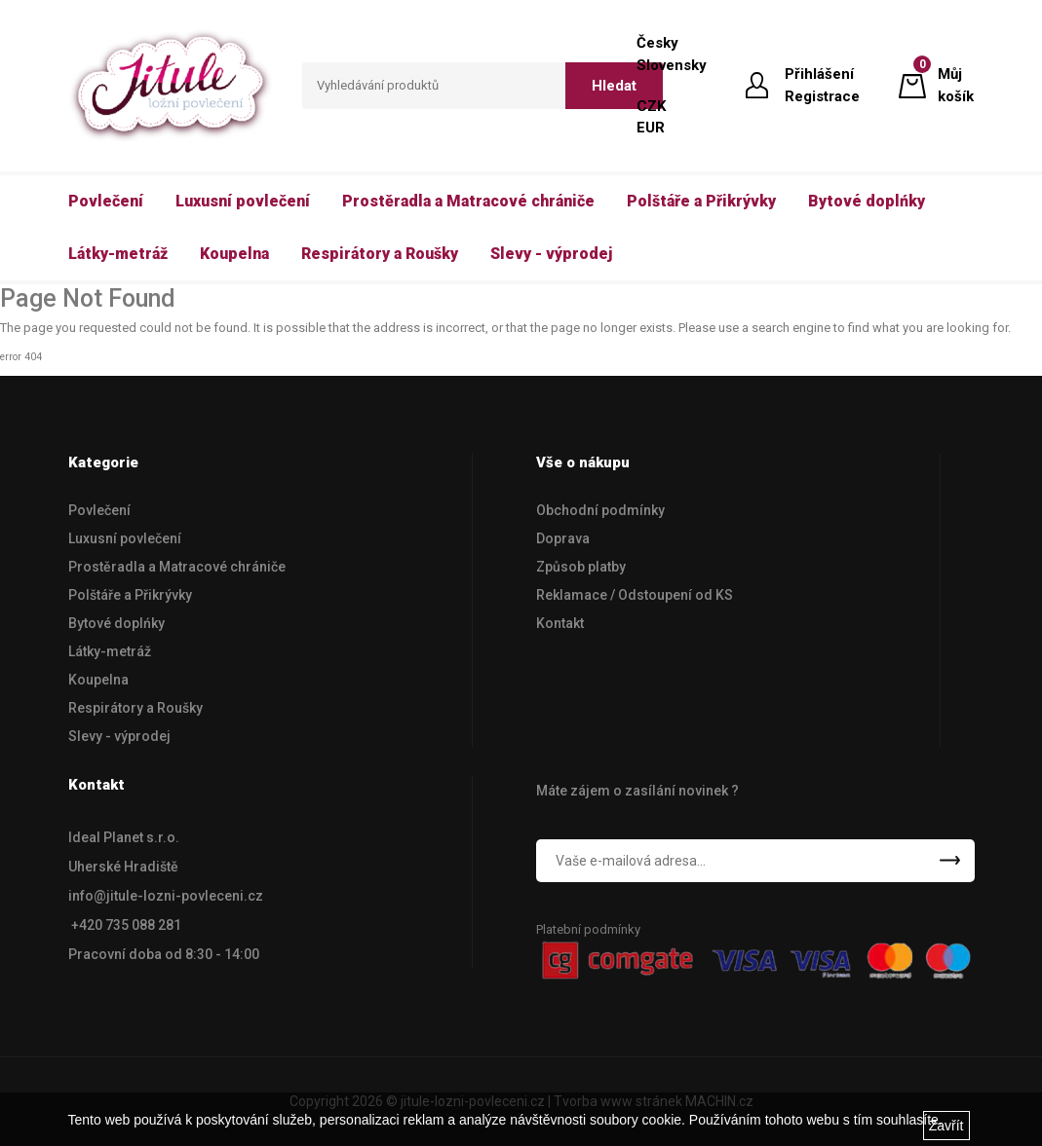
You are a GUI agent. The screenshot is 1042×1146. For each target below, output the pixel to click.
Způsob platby (581, 566)
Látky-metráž (109, 651)
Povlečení (99, 510)
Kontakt (560, 623)
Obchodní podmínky (600, 510)
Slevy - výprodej (119, 736)
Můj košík (956, 84)
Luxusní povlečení (124, 538)
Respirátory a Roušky (135, 708)
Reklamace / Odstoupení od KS (634, 595)
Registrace (822, 96)
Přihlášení (819, 74)
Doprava (563, 538)
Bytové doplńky (116, 623)
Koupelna (98, 679)
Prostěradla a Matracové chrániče (177, 566)
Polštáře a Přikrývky (130, 595)
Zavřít (946, 1125)
